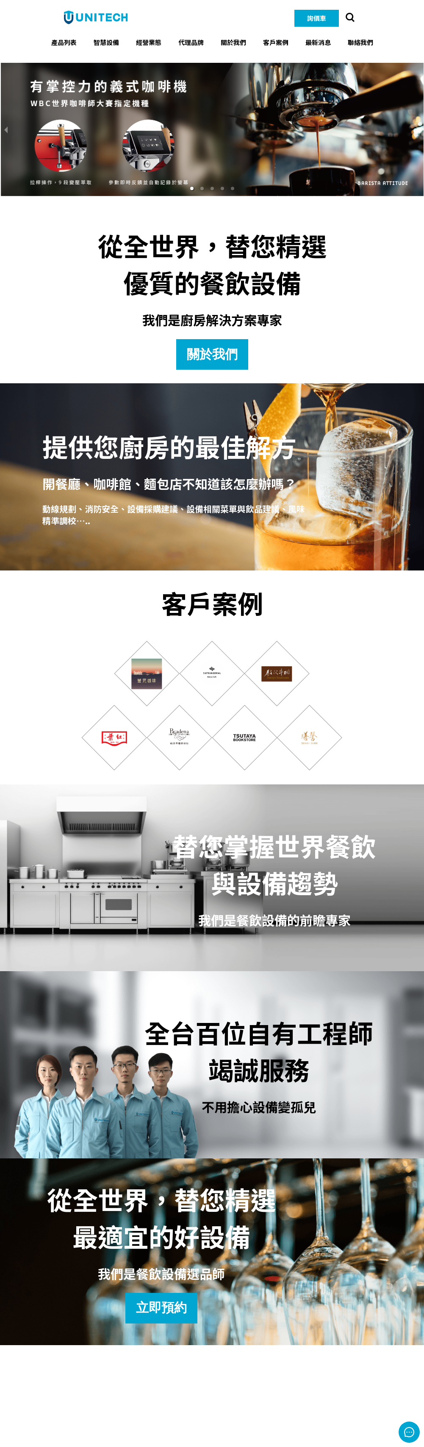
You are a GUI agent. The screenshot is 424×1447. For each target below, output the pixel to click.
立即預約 (161, 1308)
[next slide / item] (418, 129)
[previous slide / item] (6, 129)
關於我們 (212, 354)
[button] (192, 188)
